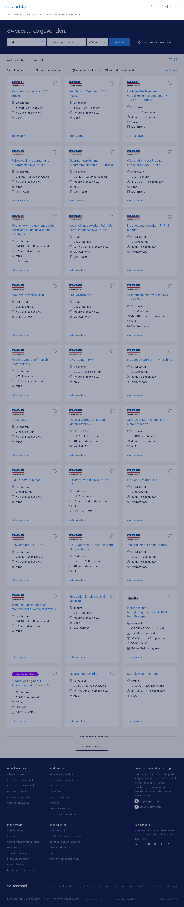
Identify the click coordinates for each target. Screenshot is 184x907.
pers (52, 852)
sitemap (172, 886)
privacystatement (123, 886)
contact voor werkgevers (65, 841)
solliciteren (14, 847)
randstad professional (20, 785)
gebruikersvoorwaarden (94, 886)
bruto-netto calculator (20, 870)
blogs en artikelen (18, 858)
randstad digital (17, 791)
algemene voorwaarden (64, 779)
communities (15, 835)
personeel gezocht (61, 808)
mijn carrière (52, 14)
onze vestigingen (60, 847)
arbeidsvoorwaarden (19, 852)
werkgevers (34, 14)
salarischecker (16, 864)
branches (55, 791)
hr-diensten (57, 785)
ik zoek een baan (14, 14)
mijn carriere (15, 824)
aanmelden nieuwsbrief (64, 813)
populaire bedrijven (19, 796)
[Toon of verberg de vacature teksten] (173, 60)
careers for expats (18, 802)
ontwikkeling (15, 830)
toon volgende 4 (92, 746)
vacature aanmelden (62, 774)
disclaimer (157, 886)
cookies (142, 886)
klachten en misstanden (64, 858)
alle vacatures (15, 774)
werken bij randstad (64, 886)
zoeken (119, 42)
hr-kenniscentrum (60, 796)
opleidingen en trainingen (23, 841)
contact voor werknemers (65, 835)
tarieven (54, 802)
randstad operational (20, 779)
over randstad (71, 14)
